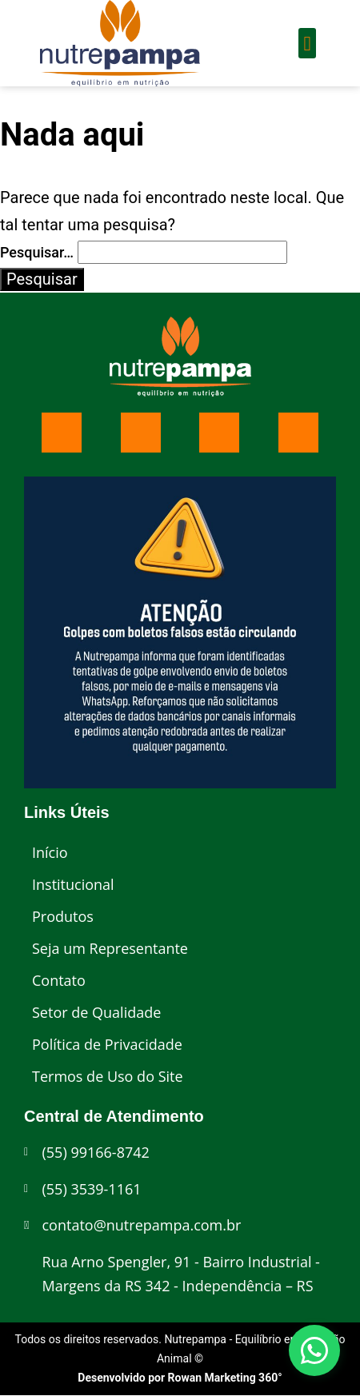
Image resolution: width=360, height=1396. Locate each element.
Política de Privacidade (107, 1044)
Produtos (63, 916)
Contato (59, 980)
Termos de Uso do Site (107, 1076)
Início (50, 852)
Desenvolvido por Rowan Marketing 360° (180, 1377)
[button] (307, 43)
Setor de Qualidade (96, 1012)
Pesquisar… (37, 252)
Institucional (73, 884)
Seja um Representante (110, 948)
